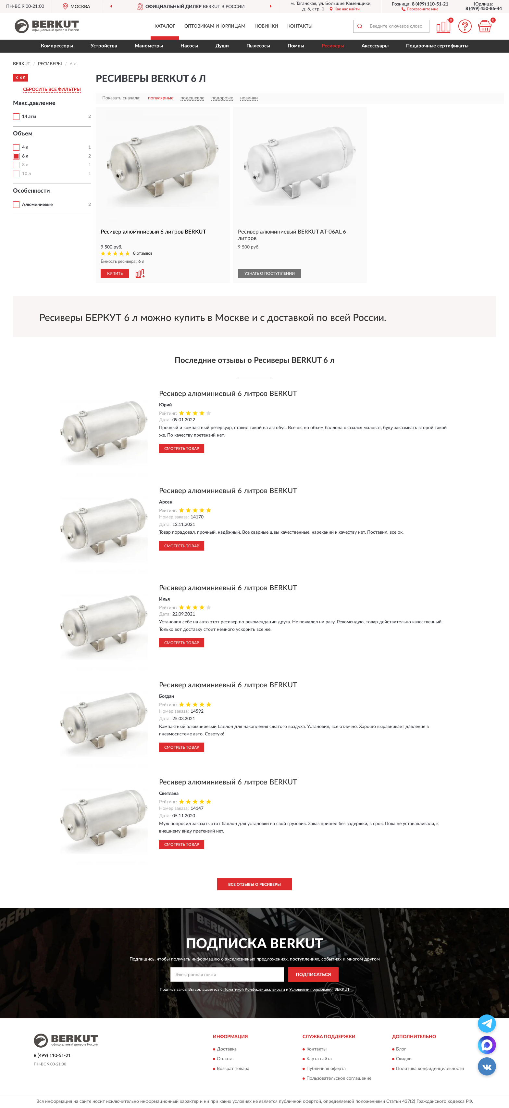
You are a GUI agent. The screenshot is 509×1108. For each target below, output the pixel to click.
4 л (25, 147)
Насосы (189, 46)
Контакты (300, 26)
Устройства (104, 46)
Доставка (227, 1049)
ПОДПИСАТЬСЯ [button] (313, 975)
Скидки (404, 1059)
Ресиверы (333, 46)
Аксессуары (375, 46)
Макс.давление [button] (34, 103)
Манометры (149, 46)
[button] (420, 9)
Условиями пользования (311, 989)
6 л (25, 156)
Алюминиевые (37, 204)
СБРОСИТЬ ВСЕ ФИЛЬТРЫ (52, 89)
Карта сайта (319, 1059)
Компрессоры (57, 46)
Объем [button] (22, 134)
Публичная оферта (326, 1069)
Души (222, 46)
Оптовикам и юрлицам (214, 26)
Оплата (224, 1059)
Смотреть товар (181, 449)
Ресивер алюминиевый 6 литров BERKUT (228, 393)
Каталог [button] (165, 26)
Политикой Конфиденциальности (254, 989)
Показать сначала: (121, 98)
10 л (26, 174)
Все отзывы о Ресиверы (254, 884)
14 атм (29, 116)
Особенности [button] (31, 191)
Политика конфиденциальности (430, 1069)
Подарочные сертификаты (437, 46)
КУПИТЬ (115, 273)
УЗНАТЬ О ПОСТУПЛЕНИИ (269, 273)
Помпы (296, 46)
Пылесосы (258, 46)
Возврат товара (233, 1069)
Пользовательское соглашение (338, 1078)
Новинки (266, 26)
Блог (401, 1049)
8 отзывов (142, 253)
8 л (25, 165)
